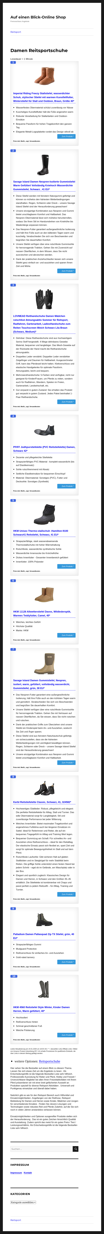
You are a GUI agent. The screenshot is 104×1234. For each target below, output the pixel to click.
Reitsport (15, 32)
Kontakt (28, 1173)
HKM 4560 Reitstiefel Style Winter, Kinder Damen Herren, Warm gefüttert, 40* (41, 1009)
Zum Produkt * (68, 136)
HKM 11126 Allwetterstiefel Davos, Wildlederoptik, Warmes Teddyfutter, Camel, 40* (42, 613)
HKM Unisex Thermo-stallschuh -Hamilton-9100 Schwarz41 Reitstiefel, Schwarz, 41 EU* (40, 533)
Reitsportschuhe (49, 1061)
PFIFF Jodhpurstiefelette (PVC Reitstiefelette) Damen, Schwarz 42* (44, 449)
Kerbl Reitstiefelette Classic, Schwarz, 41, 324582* (42, 802)
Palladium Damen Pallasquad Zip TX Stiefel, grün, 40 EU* (43, 936)
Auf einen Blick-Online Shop (38, 17)
